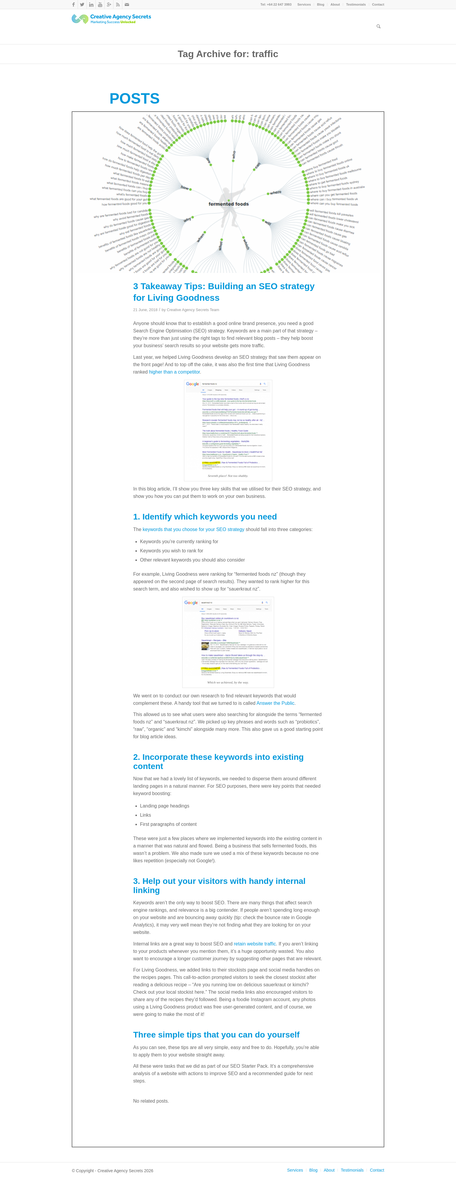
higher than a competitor (174, 371)
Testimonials (356, 4)
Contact (378, 4)
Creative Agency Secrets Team (193, 310)
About (335, 4)
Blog (320, 4)
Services (304, 4)
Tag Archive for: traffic (228, 54)
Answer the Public (276, 703)
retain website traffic (255, 943)
